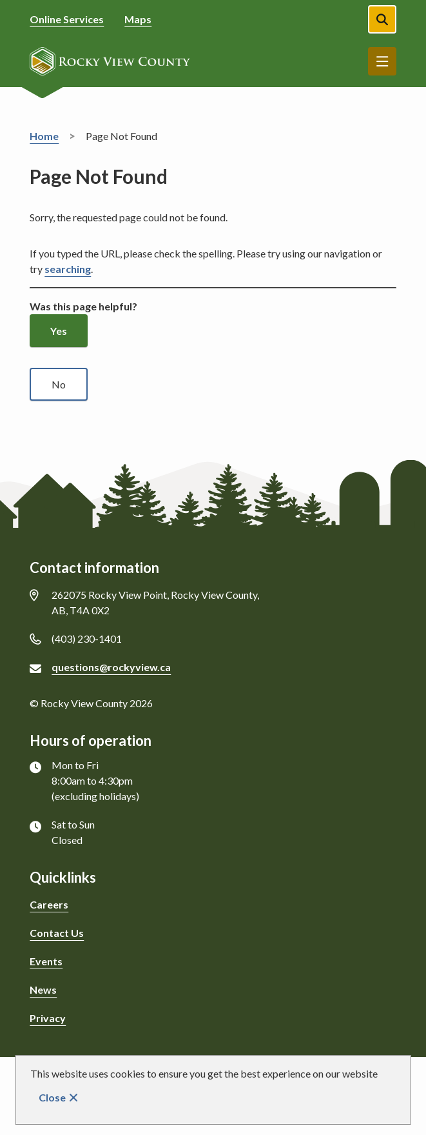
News (43, 989)
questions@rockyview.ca (111, 667)
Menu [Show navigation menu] (382, 61)
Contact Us (57, 933)
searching (67, 269)
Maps (137, 19)
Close (52, 1097)
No (59, 384)
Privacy (48, 1018)
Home (44, 136)
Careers (49, 904)
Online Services (67, 19)
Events (46, 961)
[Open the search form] (382, 19)
